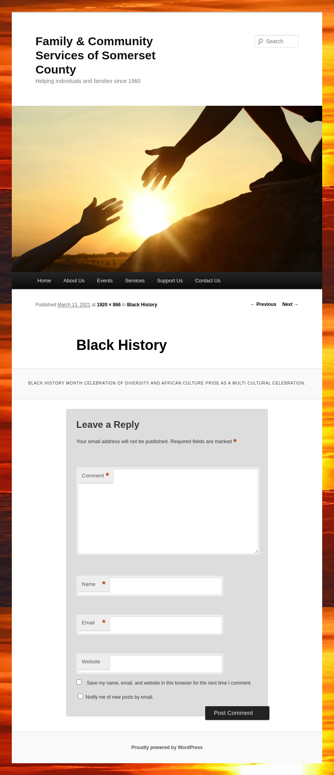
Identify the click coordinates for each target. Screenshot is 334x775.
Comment (95, 476)
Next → (290, 304)
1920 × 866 (109, 304)
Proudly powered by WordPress (166, 747)
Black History (142, 304)
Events (105, 280)
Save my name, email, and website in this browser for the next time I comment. (169, 683)
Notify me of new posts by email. (119, 697)
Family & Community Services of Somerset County (95, 55)
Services (135, 280)
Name (94, 584)
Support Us (170, 280)
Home (44, 280)
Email (94, 623)
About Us (73, 280)
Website (91, 662)
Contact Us (207, 280)
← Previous (263, 304)
